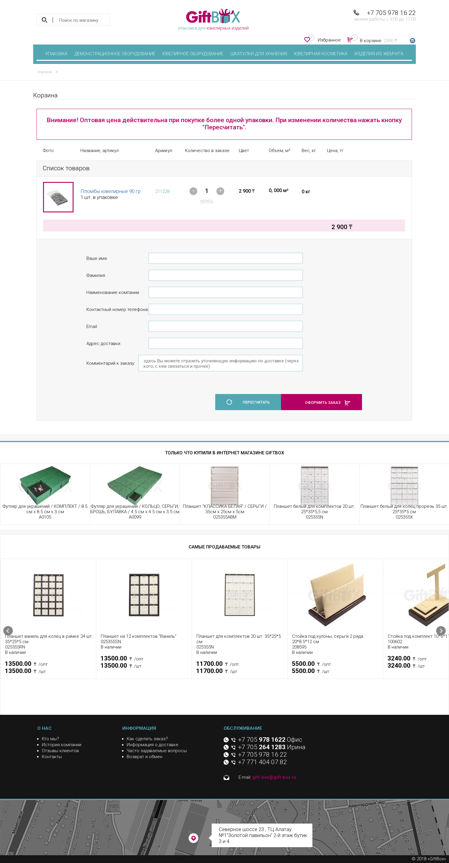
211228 (162, 191)
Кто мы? (50, 738)
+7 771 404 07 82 (262, 762)
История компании (61, 744)
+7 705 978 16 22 (391, 12)
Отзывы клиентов (60, 750)
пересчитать (256, 402)
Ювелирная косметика (320, 53)
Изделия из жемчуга (379, 53)
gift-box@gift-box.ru (274, 777)
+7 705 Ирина (272, 747)
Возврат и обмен (144, 756)
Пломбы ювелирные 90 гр (110, 191)
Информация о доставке (152, 744)
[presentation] (131, 398)
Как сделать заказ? (147, 738)
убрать (206, 201)
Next (441, 631)
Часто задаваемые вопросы (157, 750)
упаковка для (213, 20)
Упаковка (56, 53)
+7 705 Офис (270, 739)
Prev (8, 631)
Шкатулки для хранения (258, 53)
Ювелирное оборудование (192, 53)
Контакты (52, 756)
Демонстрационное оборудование (114, 53)
